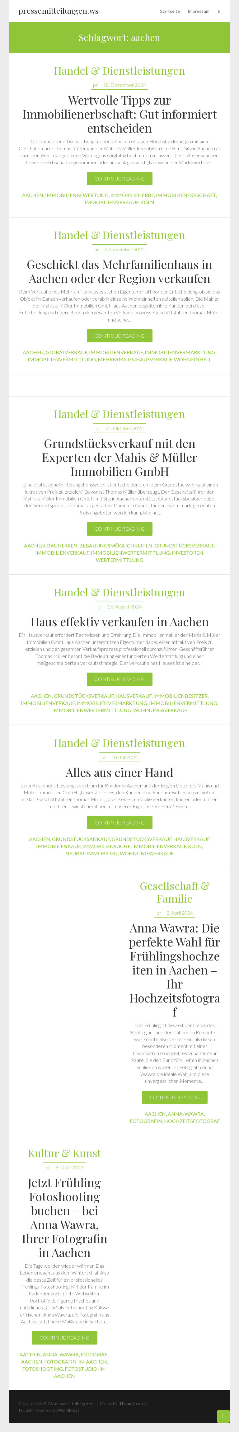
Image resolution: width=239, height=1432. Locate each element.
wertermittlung (119, 560)
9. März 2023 (69, 1167)
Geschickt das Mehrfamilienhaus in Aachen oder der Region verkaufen (119, 271)
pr (95, 85)
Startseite (170, 11)
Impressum (198, 11)
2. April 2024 (179, 913)
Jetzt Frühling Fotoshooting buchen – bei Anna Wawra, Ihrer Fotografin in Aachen (64, 1217)
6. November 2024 (124, 249)
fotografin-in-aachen (75, 1361)
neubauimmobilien (91, 853)
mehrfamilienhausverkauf (135, 359)
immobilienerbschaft (186, 195)
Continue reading (120, 178)
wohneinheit (192, 359)
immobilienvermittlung (62, 359)
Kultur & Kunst (64, 1153)
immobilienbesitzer (180, 696)
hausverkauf (133, 696)
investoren (187, 553)
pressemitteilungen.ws (59, 10)
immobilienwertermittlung (130, 553)
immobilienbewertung (77, 195)
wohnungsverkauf (160, 710)
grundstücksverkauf (184, 545)
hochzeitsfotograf (192, 1121)
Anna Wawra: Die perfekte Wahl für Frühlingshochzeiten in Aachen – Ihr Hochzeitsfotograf (174, 970)
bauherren (62, 545)
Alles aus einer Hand (119, 772)
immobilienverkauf (111, 202)
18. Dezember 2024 (124, 85)
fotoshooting (42, 1369)
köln (147, 202)
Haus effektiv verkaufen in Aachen (119, 621)
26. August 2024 (125, 606)
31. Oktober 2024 (124, 428)
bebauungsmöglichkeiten (115, 545)
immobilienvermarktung (180, 352)
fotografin (146, 1121)
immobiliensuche (106, 846)
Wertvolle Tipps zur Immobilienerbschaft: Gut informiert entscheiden (119, 114)
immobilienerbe (132, 195)
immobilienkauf (58, 846)
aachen (32, 195)
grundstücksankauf (81, 839)
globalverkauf (66, 352)
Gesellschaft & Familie (175, 892)
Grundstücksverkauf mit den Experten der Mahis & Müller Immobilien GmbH (119, 457)
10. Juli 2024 (124, 757)
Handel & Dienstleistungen (119, 70)
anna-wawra (186, 1114)
